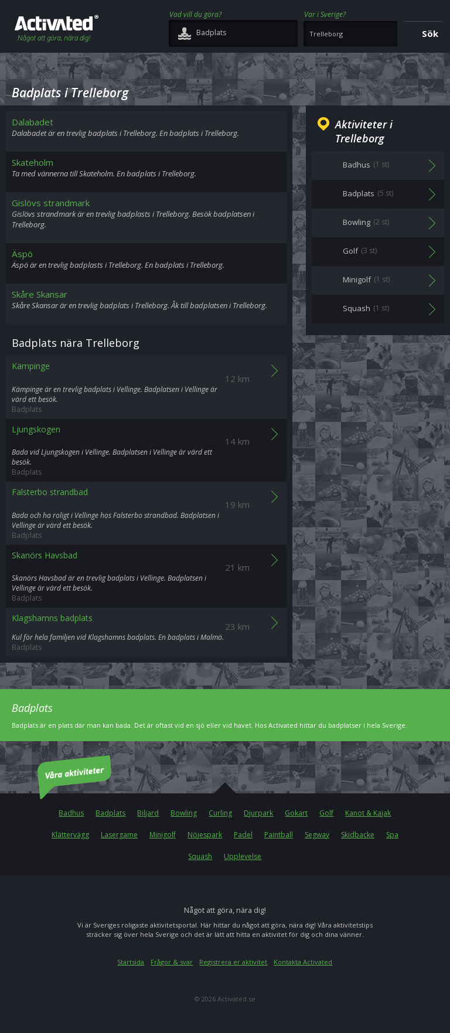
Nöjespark (205, 835)
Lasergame (119, 835)
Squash (200, 856)
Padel (243, 835)
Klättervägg (70, 835)
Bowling (184, 813)
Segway (317, 835)
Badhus (71, 813)
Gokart (296, 813)
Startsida (130, 961)
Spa (392, 835)
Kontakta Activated (303, 961)
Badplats (110, 813)
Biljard (148, 813)
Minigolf (162, 835)
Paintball (278, 835)
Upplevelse (242, 856)
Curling (220, 813)
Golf (326, 813)
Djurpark (258, 813)
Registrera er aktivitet (233, 961)
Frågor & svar (172, 961)
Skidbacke (357, 835)
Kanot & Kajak (368, 813)
